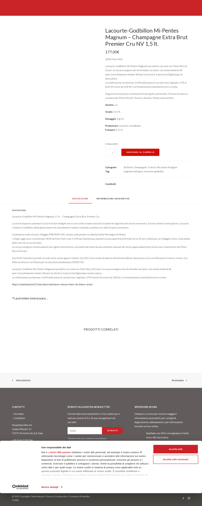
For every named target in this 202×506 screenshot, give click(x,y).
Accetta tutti (176, 462)
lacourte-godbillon (154, 171)
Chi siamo (19, 413)
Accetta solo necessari (176, 472)
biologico (138, 171)
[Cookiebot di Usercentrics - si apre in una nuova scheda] (20, 500)
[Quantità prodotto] (112, 152)
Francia (152, 167)
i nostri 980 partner (59, 465)
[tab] (113, 200)
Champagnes (140, 167)
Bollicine (128, 167)
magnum (128, 171)
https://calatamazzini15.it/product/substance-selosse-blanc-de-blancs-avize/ (52, 284)
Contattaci (19, 418)
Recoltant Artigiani (167, 167)
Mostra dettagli (49, 499)
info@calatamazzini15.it (24, 448)
